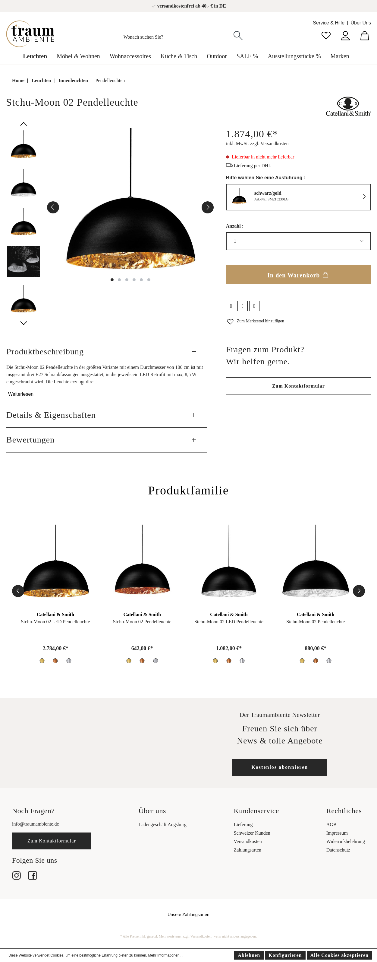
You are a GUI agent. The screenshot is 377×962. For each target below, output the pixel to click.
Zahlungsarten (248, 849)
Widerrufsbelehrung (345, 841)
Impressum (337, 833)
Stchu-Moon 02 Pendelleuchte (142, 621)
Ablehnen (249, 955)
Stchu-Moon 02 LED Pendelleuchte (55, 621)
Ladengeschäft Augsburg (163, 824)
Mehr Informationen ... (165, 955)
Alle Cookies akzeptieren (339, 955)
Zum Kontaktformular (298, 385)
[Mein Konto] (345, 34)
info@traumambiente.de (35, 823)
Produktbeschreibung (45, 351)
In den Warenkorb (298, 274)
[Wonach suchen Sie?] (178, 35)
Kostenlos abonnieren (279, 767)
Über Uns (360, 22)
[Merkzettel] (326, 34)
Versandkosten (248, 841)
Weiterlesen (20, 394)
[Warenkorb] (364, 34)
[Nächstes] (208, 207)
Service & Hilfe (328, 22)
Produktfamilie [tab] (188, 490)
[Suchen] (238, 35)
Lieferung (243, 824)
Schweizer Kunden (252, 833)
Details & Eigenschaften (51, 415)
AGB (331, 824)
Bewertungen (30, 439)
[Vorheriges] (53, 207)
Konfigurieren (285, 955)
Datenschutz (338, 849)
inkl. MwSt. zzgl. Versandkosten (257, 143)
